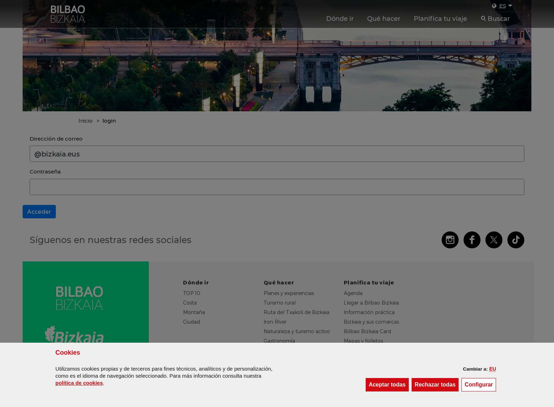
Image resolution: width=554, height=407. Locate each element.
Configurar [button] (480, 384)
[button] (492, 369)
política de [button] (79, 383)
